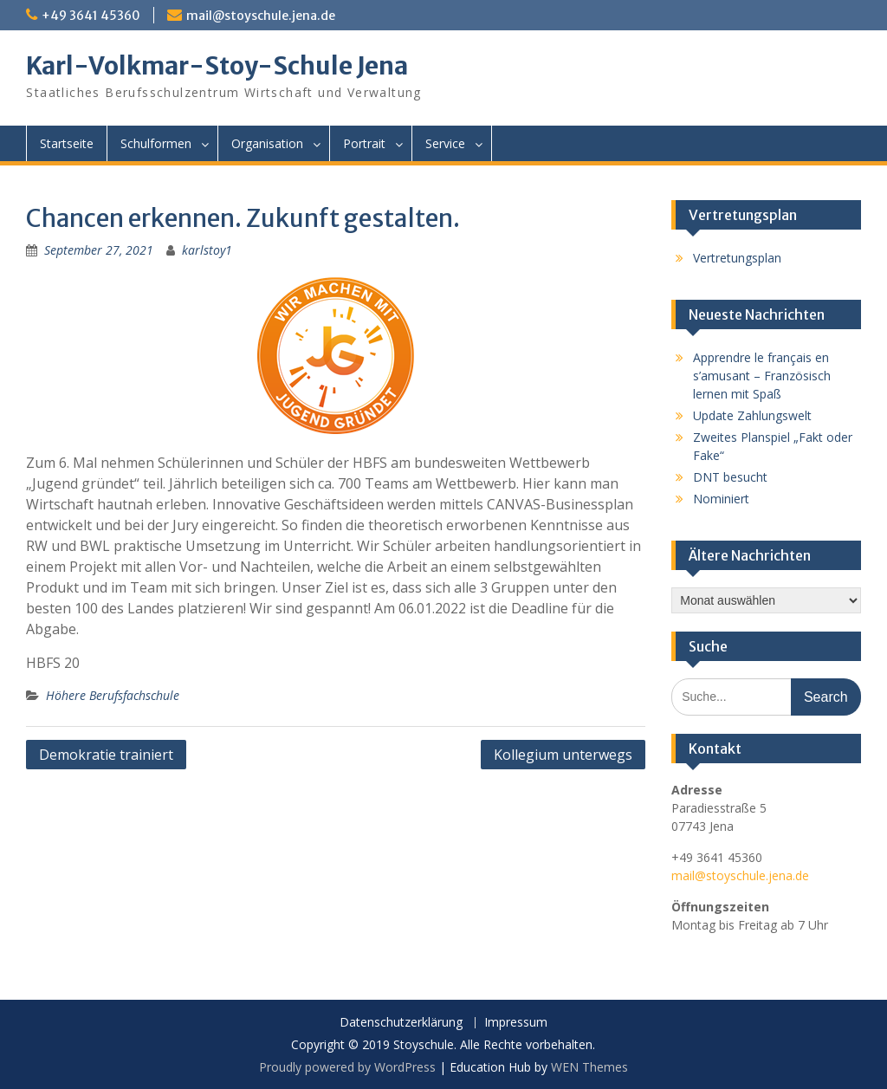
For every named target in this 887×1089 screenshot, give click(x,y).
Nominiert (721, 498)
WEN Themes (589, 1067)
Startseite (67, 143)
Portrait (364, 143)
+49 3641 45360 (91, 15)
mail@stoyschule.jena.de (260, 15)
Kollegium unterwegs (563, 754)
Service (445, 143)
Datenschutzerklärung (401, 1022)
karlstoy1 (207, 250)
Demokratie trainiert (106, 754)
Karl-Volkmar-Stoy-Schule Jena (217, 65)
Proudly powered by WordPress (347, 1067)
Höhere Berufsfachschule (112, 695)
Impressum (515, 1022)
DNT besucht (730, 477)
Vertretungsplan (737, 258)
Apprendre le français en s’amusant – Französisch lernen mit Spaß (762, 375)
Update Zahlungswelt (752, 415)
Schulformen (155, 143)
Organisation (267, 143)
